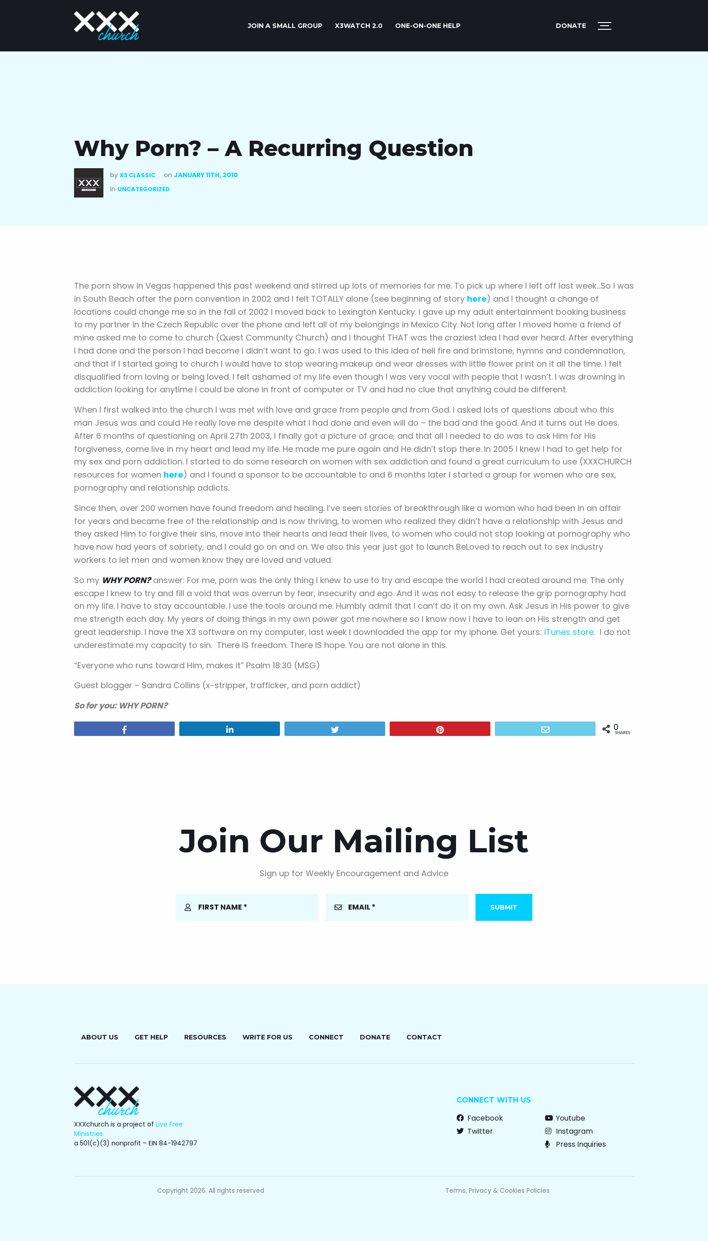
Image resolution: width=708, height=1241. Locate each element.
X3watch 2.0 (358, 26)
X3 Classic (137, 175)
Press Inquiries (575, 1144)
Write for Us (267, 1037)
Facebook (479, 1118)
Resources (205, 1037)
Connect (326, 1037)
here (477, 298)
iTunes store (569, 632)
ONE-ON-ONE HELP (428, 26)
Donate (571, 26)
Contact (424, 1037)
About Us (99, 1037)
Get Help (151, 1037)
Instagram (569, 1131)
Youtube (565, 1118)
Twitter (474, 1131)
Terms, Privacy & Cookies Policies (497, 1190)
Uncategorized (143, 189)
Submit (503, 907)
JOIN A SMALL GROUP (285, 26)
